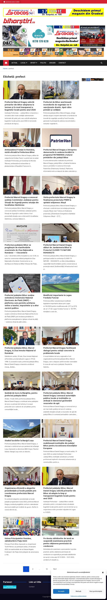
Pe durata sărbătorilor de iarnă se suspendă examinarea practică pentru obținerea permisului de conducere (58, 542)
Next (55, 569)
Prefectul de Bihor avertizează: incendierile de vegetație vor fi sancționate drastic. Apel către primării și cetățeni (57, 106)
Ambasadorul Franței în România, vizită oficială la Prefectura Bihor (20, 151)
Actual (14, 63)
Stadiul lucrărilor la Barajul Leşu (19, 440)
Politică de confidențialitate (78, 596)
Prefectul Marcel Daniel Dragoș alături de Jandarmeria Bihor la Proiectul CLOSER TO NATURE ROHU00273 (57, 249)
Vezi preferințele (95, 591)
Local (23, 63)
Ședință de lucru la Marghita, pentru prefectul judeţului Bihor (21, 394)
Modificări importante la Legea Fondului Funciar (57, 296)
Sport (32, 63)
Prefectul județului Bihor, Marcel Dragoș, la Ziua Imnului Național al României (20, 350)
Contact (62, 63)
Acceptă (61, 591)
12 (47, 569)
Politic (43, 63)
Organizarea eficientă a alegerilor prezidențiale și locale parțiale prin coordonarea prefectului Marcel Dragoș (20, 492)
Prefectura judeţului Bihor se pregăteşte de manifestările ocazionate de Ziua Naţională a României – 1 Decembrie (19, 249)
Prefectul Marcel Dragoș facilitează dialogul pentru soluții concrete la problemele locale (59, 350)
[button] (103, 572)
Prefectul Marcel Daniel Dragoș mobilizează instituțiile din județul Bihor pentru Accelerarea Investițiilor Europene (60, 444)
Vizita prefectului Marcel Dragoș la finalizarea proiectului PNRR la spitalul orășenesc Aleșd (59, 200)
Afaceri (52, 63)
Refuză (78, 591)
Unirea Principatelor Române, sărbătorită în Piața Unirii (18, 539)
